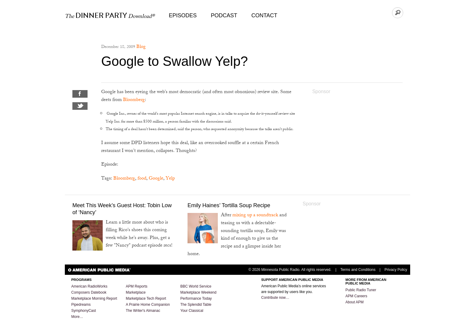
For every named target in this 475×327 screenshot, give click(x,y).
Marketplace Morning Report (94, 298)
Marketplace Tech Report (146, 298)
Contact (264, 15)
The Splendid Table (195, 304)
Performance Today (196, 298)
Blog (141, 47)
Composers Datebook (88, 292)
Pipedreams (81, 304)
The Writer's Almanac (143, 310)
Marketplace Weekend (198, 292)
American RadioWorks (89, 286)
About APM (354, 302)
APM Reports (136, 286)
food (142, 178)
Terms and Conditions (357, 270)
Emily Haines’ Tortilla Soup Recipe (229, 205)
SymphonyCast (83, 310)
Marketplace (135, 292)
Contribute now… (275, 297)
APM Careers (356, 296)
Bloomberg (134, 100)
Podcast (224, 15)
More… (77, 317)
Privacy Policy (395, 270)
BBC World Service (195, 286)
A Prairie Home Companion (148, 304)
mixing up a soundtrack (255, 215)
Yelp (170, 178)
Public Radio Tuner (360, 290)
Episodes (183, 15)
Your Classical (191, 310)
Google (156, 178)
